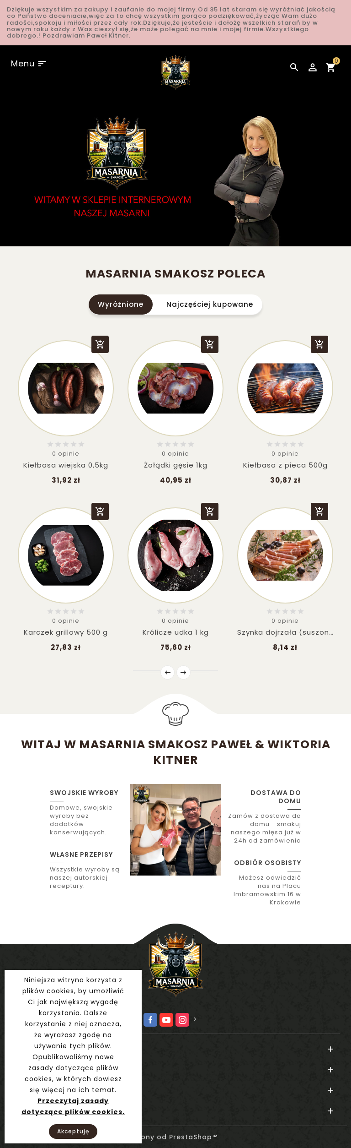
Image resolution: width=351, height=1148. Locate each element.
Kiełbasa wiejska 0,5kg (65, 465)
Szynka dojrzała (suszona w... (292, 632)
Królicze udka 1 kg (176, 632)
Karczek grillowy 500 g (66, 632)
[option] (175, 167)
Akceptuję (73, 1131)
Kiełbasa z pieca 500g (285, 465)
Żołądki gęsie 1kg (175, 465)
